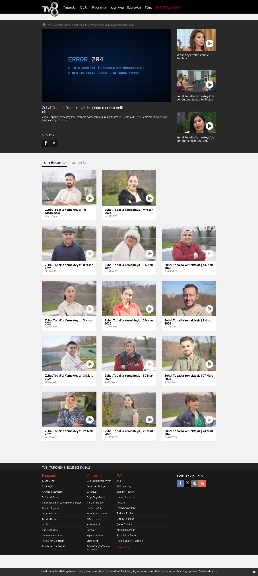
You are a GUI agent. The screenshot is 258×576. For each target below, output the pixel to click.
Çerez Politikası (125, 524)
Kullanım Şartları (126, 529)
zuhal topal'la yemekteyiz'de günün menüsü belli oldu (103, 24)
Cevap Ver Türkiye (96, 486)
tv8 (49, 24)
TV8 (119, 480)
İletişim (121, 502)
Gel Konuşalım (49, 513)
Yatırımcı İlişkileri (126, 491)
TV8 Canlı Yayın (168, 7)
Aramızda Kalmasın (52, 491)
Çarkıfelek (92, 491)
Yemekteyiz (92, 540)
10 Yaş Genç (48, 480)
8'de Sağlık (47, 486)
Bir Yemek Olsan (50, 497)
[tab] (54, 163)
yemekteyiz (61, 24)
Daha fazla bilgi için (208, 571)
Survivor (91, 529)
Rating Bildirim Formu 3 (130, 540)
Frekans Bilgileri (125, 513)
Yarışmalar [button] (70, 7)
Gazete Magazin (50, 508)
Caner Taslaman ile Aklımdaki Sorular (61, 502)
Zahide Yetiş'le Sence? (53, 546)
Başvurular (134, 7)
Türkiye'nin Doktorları (53, 540)
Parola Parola (94, 524)
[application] (106, 65)
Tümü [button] (148, 7)
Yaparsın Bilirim (95, 535)
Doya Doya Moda (96, 497)
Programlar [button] (99, 7)
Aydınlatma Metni (126, 535)
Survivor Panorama (52, 535)
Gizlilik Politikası (125, 518)
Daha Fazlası (123, 547)
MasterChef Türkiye (97, 513)
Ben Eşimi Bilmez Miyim (99, 480)
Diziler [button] (84, 7)
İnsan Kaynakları (126, 507)
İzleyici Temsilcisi (126, 497)
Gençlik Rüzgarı (50, 518)
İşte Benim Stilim (95, 502)
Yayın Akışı (117, 7)
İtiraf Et (45, 524)
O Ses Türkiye (94, 518)
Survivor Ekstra (50, 529)
